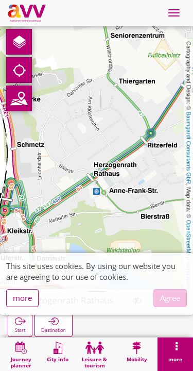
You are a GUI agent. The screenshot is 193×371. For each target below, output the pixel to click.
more (22, 298)
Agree (170, 298)
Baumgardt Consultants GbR (189, 148)
